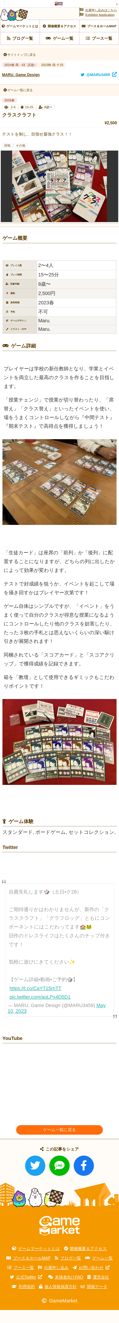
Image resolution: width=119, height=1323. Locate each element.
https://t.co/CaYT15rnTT (35, 1001)
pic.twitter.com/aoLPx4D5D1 (39, 1010)
